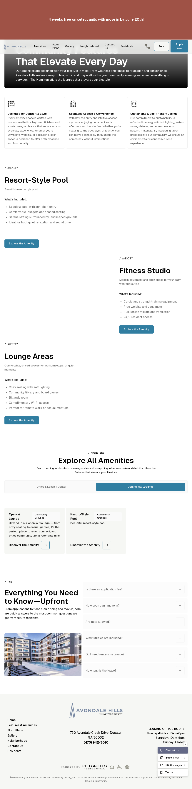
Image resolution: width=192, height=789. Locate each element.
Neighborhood (89, 46)
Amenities (40, 46)
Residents (127, 46)
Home (11, 720)
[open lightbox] (42, 658)
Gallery (69, 46)
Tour (161, 46)
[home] (15, 46)
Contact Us (110, 46)
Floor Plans (55, 46)
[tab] (51, 490)
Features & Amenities (22, 725)
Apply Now (179, 46)
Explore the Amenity (21, 247)
